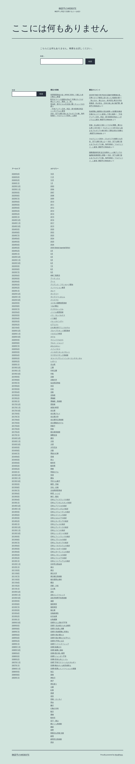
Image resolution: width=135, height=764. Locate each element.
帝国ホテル (54, 472)
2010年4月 (16, 613)
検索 (13, 90)
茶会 (52, 702)
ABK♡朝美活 (55, 275)
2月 (51, 251)
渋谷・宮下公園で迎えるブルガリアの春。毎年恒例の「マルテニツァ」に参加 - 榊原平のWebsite (106, 144)
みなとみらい (55, 346)
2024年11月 (16, 223)
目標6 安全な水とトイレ (59, 659)
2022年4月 (16, 318)
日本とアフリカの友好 (58, 506)
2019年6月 (16, 386)
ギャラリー (54, 294)
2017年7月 (16, 417)
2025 (52, 242)
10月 (52, 174)
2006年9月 (16, 672)
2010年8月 (16, 604)
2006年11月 (16, 668)
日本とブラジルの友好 (58, 539)
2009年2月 (16, 641)
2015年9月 (16, 484)
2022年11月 (16, 297)
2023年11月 (16, 260)
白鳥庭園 (53, 619)
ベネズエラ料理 (56, 334)
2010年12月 (16, 592)
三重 (52, 367)
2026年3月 (16, 177)
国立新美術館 (55, 432)
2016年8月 (16, 450)
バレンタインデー (56, 321)
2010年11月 (16, 595)
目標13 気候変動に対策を (59, 632)
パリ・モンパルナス (57, 315)
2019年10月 (16, 374)
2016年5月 (16, 460)
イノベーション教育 (57, 288)
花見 (52, 696)
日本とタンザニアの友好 (59, 521)
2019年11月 (16, 370)
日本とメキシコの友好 (58, 555)
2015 (52, 217)
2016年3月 (16, 466)
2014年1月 (16, 524)
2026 (52, 245)
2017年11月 (16, 407)
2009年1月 (16, 644)
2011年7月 (16, 576)
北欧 (52, 392)
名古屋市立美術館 (56, 420)
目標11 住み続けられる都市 (60, 625)
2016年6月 (16, 457)
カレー (52, 291)
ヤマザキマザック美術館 (59, 355)
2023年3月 (16, 284)
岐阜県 (52, 466)
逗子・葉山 (54, 721)
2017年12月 (16, 404)
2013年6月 (16, 546)
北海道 (52, 395)
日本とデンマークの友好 (59, 527)
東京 (52, 570)
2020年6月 (16, 349)
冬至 (52, 386)
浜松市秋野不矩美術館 (58, 598)
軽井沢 (52, 718)
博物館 (52, 398)
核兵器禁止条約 (56, 579)
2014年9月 (16, 512)
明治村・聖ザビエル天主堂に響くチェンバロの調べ (67, 105)
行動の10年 (54, 708)
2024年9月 (16, 229)
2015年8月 (16, 487)
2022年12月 (16, 294)
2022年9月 (16, 303)
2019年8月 (16, 380)
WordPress (119, 755)
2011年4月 (16, 582)
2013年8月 (16, 539)
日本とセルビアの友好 (58, 518)
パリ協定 (53, 318)
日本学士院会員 (56, 564)
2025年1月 (16, 217)
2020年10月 (16, 337)
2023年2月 (16, 288)
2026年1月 (16, 183)
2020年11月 (16, 334)
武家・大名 (54, 586)
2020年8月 (16, 343)
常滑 (52, 475)
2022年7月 (16, 309)
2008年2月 (16, 659)
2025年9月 (16, 192)
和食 (52, 429)
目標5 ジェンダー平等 (58, 656)
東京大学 (53, 573)
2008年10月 (16, 650)
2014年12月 (16, 506)
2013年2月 (16, 558)
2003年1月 (16, 678)
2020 (52, 229)
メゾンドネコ (55, 349)
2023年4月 (16, 281)
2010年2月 (16, 616)
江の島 (52, 589)
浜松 (52, 592)
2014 (52, 214)
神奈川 (52, 678)
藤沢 (52, 705)
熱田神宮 (53, 604)
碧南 (52, 675)
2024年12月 (16, 220)
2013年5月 (16, 549)
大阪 (52, 450)
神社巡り (53, 684)
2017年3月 (16, 429)
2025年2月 (16, 214)
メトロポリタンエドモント (60, 352)
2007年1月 (16, 665)
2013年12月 (16, 527)
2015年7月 (16, 490)
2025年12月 (16, 186)
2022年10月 (16, 300)
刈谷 (52, 389)
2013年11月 (16, 530)
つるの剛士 (54, 306)
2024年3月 (16, 248)
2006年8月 (16, 675)
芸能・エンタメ (56, 699)
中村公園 (53, 370)
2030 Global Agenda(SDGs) (60, 248)
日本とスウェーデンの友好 (60, 512)
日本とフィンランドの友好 (60, 536)
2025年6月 (16, 202)
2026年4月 (16, 174)
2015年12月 (16, 475)
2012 (52, 208)
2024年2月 (16, 251)
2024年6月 (16, 238)
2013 (52, 211)
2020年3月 (16, 358)
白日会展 (53, 616)
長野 (52, 730)
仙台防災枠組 (55, 383)
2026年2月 (16, 180)
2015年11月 (16, 478)
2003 (52, 186)
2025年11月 (16, 189)
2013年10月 (16, 533)
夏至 (52, 438)
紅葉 (52, 690)
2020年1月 (16, 364)
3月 (51, 254)
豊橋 (52, 714)
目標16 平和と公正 (57, 641)
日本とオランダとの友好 (59, 509)
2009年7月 (16, 632)
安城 (52, 457)
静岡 (52, 736)
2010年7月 (16, 607)
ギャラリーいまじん (57, 297)
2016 (52, 220)
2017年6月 (16, 420)
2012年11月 (16, 564)
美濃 (52, 693)
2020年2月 (16, 361)
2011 (52, 205)
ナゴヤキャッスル (56, 309)
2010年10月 (16, 598)
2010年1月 (16, 619)
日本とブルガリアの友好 (59, 543)
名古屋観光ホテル (56, 423)
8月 (51, 269)
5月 (51, 260)
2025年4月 (16, 208)
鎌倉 (52, 727)
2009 (52, 198)
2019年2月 (16, 398)
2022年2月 (16, 324)
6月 (51, 263)
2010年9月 (16, 601)
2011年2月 (16, 586)
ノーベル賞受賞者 (56, 312)
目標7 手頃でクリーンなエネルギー (63, 662)
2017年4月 (16, 426)
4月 (51, 257)
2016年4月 (16, 463)
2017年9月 (16, 413)
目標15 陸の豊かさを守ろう (60, 638)
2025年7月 (16, 198)
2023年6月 (16, 275)
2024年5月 (16, 242)
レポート (53, 361)
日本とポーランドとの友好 (60, 552)
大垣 (52, 441)
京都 (52, 377)
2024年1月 (16, 254)
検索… (42, 56)
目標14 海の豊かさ (57, 635)
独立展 (52, 610)
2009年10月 (16, 622)
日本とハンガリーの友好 (59, 533)
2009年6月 (16, 635)
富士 (52, 460)
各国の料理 (54, 407)
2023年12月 (16, 257)
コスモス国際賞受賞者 (58, 303)
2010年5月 (16, 610)
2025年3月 (16, 211)
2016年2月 (16, 469)
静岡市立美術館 (56, 739)
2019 (52, 226)
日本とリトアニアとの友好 (60, 561)
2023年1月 (16, 291)
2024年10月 (16, 226)
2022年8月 (16, 306)
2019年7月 (16, 383)
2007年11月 (16, 662)
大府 (52, 444)
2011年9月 (16, 570)
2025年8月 (16, 195)
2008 (52, 195)
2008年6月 (16, 653)
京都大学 (53, 380)
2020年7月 (16, 346)
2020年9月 (16, 340)
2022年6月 (16, 312)
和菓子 (52, 426)
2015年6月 (16, 493)
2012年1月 (16, 567)
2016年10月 (16, 444)
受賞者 (52, 404)
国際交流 (53, 435)
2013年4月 (16, 552)
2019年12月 (16, 367)
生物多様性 (54, 613)
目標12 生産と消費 (57, 628)
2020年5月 (16, 352)
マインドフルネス (56, 340)
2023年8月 (16, 269)
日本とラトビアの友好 (58, 558)
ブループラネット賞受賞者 (60, 331)
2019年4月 (16, 392)
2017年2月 (16, 432)
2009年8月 (16, 628)
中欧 (52, 374)
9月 (51, 272)
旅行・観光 (54, 496)
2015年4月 (16, 499)
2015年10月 (16, 481)
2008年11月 (16, 647)
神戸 (52, 681)
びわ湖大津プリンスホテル (60, 327)
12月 (52, 180)
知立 (52, 672)
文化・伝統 (54, 487)
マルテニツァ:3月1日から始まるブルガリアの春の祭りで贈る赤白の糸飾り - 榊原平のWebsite (106, 130)
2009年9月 (16, 625)
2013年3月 (16, 555)
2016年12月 (16, 438)
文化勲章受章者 (56, 490)
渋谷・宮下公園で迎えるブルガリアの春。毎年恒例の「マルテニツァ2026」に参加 (67, 115)
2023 (52, 235)
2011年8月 (16, 573)
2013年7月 (16, 543)
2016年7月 (16, 453)
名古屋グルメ (55, 413)
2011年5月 (16, 579)
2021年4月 (16, 327)
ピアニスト (54, 324)
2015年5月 (16, 496)
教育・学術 (54, 484)
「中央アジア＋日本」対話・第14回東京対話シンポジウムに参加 (66, 110)
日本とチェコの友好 (57, 524)
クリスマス (54, 300)
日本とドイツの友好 (57, 530)
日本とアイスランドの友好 (60, 499)
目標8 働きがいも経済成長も (60, 665)
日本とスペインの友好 (58, 515)
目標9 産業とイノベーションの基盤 (63, 668)
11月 (52, 177)
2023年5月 (16, 278)
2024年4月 (16, 245)
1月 (51, 183)
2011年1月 (16, 589)
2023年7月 (16, 272)
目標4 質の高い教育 (57, 653)
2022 (52, 232)
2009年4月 (16, 638)
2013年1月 (16, 561)
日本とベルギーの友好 (58, 549)
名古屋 (52, 410)
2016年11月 (16, 441)
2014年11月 (16, 509)
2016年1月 (16, 472)
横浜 (52, 582)
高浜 (52, 742)
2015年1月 (16, 503)
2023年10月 (16, 263)
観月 (52, 711)
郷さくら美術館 (56, 724)
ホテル (52, 337)
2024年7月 (16, 235)
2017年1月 (16, 435)
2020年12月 (16, 331)
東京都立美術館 (56, 576)
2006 (52, 189)
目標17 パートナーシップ (59, 644)
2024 (52, 238)
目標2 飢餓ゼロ (56, 647)
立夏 (52, 687)
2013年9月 (16, 536)
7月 (51, 266)
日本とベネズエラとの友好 (60, 546)
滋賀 (52, 601)
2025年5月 (16, 205)
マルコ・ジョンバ (56, 343)
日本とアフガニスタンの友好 (60, 503)
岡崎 (52, 469)
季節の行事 (54, 453)
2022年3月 (16, 321)
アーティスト (55, 278)
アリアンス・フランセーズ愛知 (61, 284)
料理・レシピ (55, 493)
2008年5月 (16, 656)
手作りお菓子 (55, 481)
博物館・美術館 (56, 401)
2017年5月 (16, 423)
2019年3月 (16, 395)
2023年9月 (16, 266)
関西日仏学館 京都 (57, 733)
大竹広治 (53, 447)
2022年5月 (16, 315)
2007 (52, 192)
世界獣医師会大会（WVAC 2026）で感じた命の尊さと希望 (66, 96)
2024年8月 (16, 232)
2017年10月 (16, 410)
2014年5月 (16, 518)
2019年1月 (16, 401)
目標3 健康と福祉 (56, 650)
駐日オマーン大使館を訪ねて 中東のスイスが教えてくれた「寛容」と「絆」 (66, 100)
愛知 (52, 478)
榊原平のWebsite (67, 8)
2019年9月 (16, 377)
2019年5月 (16, 389)
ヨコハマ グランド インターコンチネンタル (66, 358)
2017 (52, 223)
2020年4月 (16, 355)
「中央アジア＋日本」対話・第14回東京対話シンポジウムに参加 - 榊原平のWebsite (105, 116)
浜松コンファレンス (57, 595)
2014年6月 (16, 515)
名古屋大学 (54, 417)
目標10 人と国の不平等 (58, 622)
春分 (52, 567)
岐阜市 (52, 463)
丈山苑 (52, 364)
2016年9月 (16, 447)
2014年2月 (16, 521)
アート (52, 281)
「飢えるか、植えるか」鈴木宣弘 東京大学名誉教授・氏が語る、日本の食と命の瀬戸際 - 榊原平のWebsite (106, 103)
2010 (52, 202)
